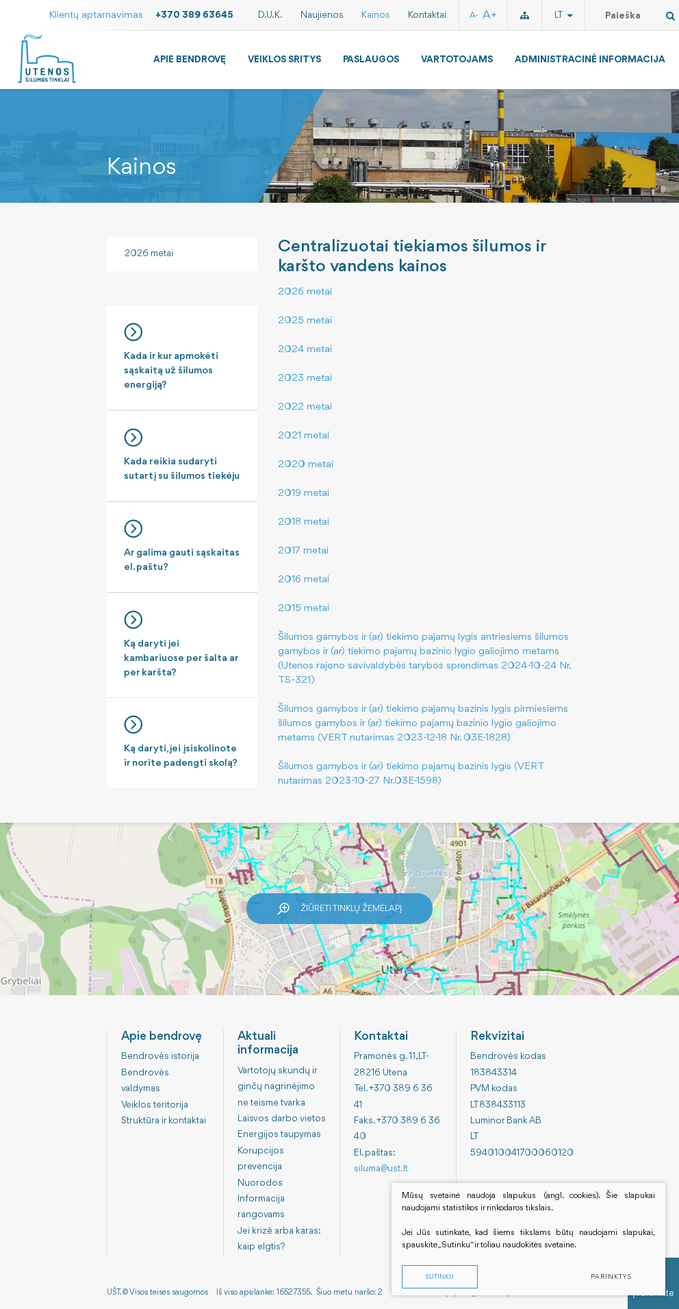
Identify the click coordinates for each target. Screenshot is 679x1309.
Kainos (375, 15)
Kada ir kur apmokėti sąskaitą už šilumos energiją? (182, 356)
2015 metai (303, 608)
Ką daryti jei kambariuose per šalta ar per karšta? (182, 644)
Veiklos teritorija (154, 1105)
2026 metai (149, 253)
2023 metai (305, 378)
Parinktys (611, 1277)
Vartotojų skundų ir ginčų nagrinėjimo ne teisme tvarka (277, 1087)
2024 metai (305, 350)
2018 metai (303, 522)
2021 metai (303, 436)
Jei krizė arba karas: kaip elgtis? (279, 1238)
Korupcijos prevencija (261, 1158)
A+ (490, 15)
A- (474, 15)
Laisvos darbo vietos (282, 1118)
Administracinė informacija (590, 59)
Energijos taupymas (279, 1134)
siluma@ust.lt (381, 1168)
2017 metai (303, 551)
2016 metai (303, 580)
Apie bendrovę (189, 59)
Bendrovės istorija (160, 1056)
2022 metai (305, 407)
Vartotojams (457, 59)
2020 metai (305, 465)
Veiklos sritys (284, 59)
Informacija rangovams (261, 1206)
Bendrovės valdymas (145, 1080)
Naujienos (322, 15)
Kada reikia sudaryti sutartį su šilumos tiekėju (182, 455)
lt (563, 15)
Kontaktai (427, 15)
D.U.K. (270, 15)
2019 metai (303, 493)
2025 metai (305, 321)
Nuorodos (260, 1183)
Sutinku (440, 1277)
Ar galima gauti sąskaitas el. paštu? (182, 546)
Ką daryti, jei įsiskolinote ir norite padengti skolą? (182, 742)
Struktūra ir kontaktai (163, 1120)
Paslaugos (371, 59)
